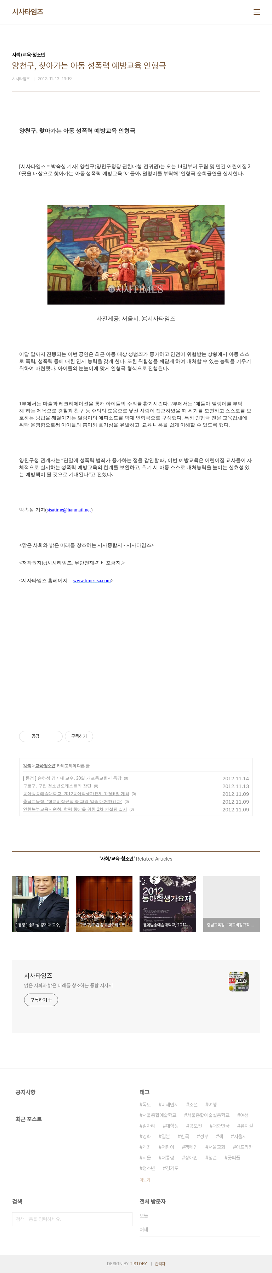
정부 (204, 1136)
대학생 (172, 1126)
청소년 (148, 1168)
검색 (125, 1219)
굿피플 (233, 1158)
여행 (212, 1104)
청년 (212, 1158)
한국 (185, 1136)
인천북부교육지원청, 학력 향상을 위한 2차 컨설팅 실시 (75, 809)
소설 (193, 1104)
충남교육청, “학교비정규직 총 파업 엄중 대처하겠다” (72, 801)
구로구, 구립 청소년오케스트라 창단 (57, 785)
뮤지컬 (246, 1126)
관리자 (160, 1263)
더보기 (145, 1179)
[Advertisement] (136, 651)
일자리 (148, 1126)
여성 (244, 1115)
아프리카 (244, 1147)
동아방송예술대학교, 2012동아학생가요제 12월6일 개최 (76, 793)
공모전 (195, 1126)
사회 (27, 765)
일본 (166, 1136)
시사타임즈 (27, 12)
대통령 (168, 1158)
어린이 (168, 1147)
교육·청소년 (45, 765)
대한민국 (221, 1126)
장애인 (191, 1158)
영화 (146, 1136)
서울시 (240, 1136)
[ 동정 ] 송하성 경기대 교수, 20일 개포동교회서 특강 (72, 778)
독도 (146, 1104)
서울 (146, 1158)
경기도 (172, 1168)
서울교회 (216, 1147)
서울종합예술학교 (159, 1115)
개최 (146, 1147)
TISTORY (138, 1263)
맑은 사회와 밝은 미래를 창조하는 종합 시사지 (68, 985)
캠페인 (191, 1147)
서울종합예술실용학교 (208, 1115)
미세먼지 (170, 1104)
